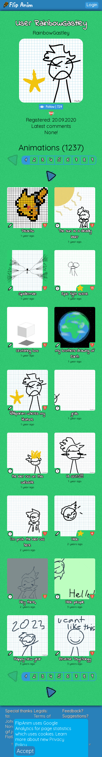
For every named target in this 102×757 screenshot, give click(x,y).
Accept (25, 750)
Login (91, 4)
